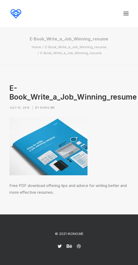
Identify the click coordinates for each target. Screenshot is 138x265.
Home (36, 47)
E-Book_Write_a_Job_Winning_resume (75, 47)
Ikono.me (47, 107)
